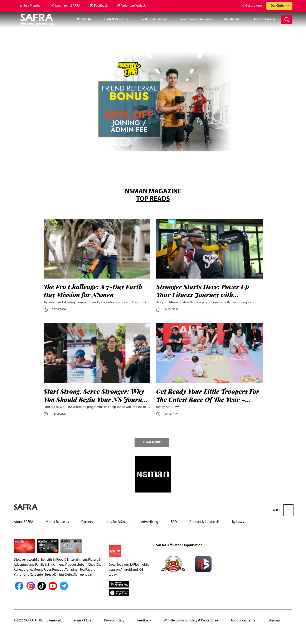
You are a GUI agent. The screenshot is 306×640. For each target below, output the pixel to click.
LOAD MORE (152, 442)
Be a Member (32, 6)
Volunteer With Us (133, 6)
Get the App (253, 6)
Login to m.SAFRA (67, 6)
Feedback (101, 6)
